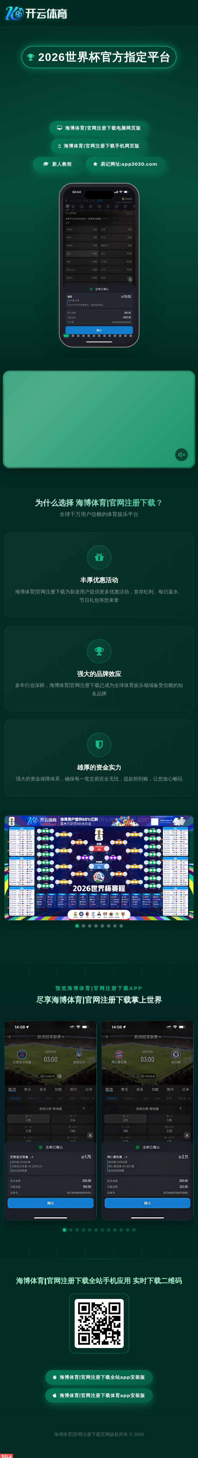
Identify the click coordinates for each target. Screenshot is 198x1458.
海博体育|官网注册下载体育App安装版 (99, 1395)
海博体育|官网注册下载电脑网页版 (99, 128)
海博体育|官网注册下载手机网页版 (99, 146)
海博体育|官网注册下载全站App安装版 (99, 1377)
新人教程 (57, 164)
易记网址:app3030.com (125, 164)
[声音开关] (181, 454)
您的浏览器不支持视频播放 (99, 419)
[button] (64, 1230)
